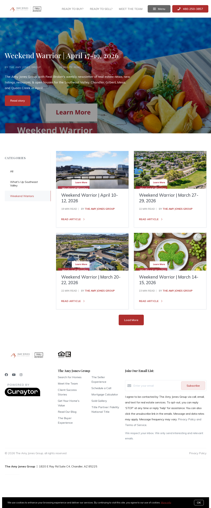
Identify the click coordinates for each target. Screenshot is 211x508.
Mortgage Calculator (104, 394)
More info (166, 502)
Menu (159, 9)
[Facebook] (6, 375)
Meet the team (131, 9)
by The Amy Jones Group (23, 67)
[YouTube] (14, 375)
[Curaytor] (22, 395)
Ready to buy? (72, 9)
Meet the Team (68, 383)
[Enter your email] (156, 385)
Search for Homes (70, 377)
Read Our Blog (67, 411)
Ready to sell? (101, 9)
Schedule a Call (101, 388)
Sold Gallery (99, 401)
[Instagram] (21, 375)
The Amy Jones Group (100, 208)
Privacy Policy (197, 453)
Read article (73, 219)
